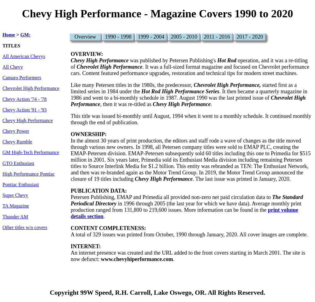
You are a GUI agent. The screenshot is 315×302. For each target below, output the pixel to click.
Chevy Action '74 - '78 (24, 99)
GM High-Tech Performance (30, 152)
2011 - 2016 (217, 37)
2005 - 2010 (184, 37)
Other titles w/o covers (24, 227)
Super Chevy (15, 195)
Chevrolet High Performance (30, 88)
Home (8, 35)
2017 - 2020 (249, 37)
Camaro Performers (21, 78)
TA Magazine (15, 206)
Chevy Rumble (17, 142)
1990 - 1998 (118, 37)
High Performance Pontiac (28, 174)
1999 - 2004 (151, 37)
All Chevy (12, 67)
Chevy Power (15, 131)
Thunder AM (15, 217)
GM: (25, 35)
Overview (85, 37)
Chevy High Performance (27, 120)
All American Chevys (23, 56)
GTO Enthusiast (18, 163)
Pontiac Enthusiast (20, 184)
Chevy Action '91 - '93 (24, 110)
